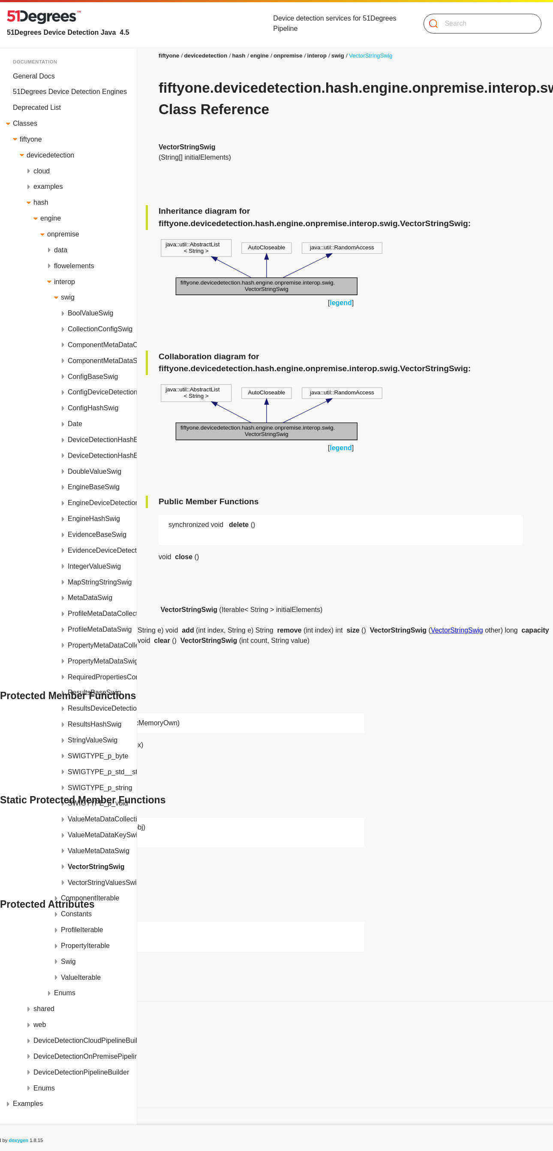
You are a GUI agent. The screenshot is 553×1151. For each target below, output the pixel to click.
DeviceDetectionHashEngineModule (102, 439)
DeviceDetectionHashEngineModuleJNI (102, 455)
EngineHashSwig (94, 518)
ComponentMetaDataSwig (102, 360)
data (60, 250)
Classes (25, 123)
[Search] (479, 23)
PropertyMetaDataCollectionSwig (102, 645)
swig (68, 297)
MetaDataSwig (90, 597)
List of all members (38, 1092)
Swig (68, 961)
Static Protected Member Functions (63, 1061)
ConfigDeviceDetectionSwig (102, 392)
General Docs (34, 76)
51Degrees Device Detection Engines (70, 91)
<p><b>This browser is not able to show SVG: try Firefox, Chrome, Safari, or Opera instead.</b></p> (272, 267)
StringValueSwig (92, 740)
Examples (28, 1103)
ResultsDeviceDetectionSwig (102, 708)
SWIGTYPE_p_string (100, 787)
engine (50, 218)
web (39, 1024)
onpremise (63, 234)
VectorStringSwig (96, 866)
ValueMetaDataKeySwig (102, 835)
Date (75, 423)
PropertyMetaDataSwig (102, 661)
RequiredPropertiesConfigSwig (102, 677)
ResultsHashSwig (94, 724)
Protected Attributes (40, 1077)
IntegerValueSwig (94, 566)
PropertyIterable (85, 945)
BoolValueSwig (90, 313)
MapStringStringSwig (100, 582)
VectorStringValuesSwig (102, 882)
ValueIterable (81, 977)
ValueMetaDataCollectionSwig (102, 819)
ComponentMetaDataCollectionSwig (102, 344)
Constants (76, 914)
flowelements (74, 266)
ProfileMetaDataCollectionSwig (102, 613)
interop (64, 281)
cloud (41, 171)
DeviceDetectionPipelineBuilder (81, 1072)
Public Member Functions (48, 1029)
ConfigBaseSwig (93, 376)
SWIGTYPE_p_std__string (102, 771)
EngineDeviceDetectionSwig (102, 502)
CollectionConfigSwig (100, 329)
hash (40, 202)
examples (48, 186)
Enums (64, 993)
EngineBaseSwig (94, 487)
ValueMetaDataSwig (98, 850)
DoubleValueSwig (94, 471)
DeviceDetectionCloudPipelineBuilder (85, 1040)
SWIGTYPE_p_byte (98, 756)
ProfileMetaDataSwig (100, 629)
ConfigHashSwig (93, 408)
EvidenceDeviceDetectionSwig (102, 550)
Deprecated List (37, 107)
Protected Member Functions (54, 1045)
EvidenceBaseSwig (97, 534)
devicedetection (50, 155)
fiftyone (31, 139)
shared (43, 1008)
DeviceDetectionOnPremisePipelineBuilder (85, 1056)
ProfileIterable (82, 929)
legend (341, 302)
